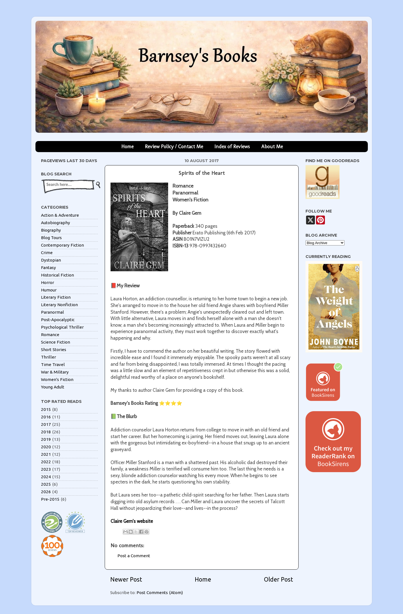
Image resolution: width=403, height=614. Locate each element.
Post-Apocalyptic (58, 319)
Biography (51, 230)
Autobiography (55, 222)
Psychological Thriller (62, 327)
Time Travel (53, 364)
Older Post (278, 579)
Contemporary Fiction (62, 245)
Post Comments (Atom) (160, 592)
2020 (46, 446)
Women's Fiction (57, 379)
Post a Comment (133, 555)
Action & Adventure (60, 215)
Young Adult (52, 387)
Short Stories (53, 349)
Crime (47, 252)
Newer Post (126, 579)
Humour (49, 290)
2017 (46, 424)
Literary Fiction (56, 297)
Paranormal (52, 312)
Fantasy (48, 267)
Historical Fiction (57, 275)
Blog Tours (51, 237)
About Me (272, 147)
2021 (46, 454)
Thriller (48, 357)
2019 (46, 439)
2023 (46, 469)
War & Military (55, 372)
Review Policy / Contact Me (174, 147)
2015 (46, 409)
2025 (46, 484)
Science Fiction (55, 342)
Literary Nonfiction (59, 304)
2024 (46, 476)
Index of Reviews (232, 147)
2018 (46, 431)
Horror (47, 282)
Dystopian (51, 260)
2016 (46, 417)
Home (127, 147)
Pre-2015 (50, 499)
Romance (50, 334)
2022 (46, 461)
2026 (46, 491)
